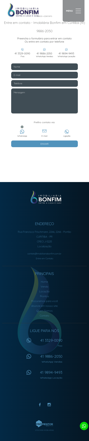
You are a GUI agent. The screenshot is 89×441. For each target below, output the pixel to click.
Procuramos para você (44, 301)
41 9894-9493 (66, 55)
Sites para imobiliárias (44, 430)
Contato (44, 315)
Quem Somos (44, 310)
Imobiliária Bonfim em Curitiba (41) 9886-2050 (44, 197)
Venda (44, 286)
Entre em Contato (44, 258)
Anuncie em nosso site (44, 306)
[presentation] (44, 156)
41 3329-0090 (22, 55)
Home (44, 281)
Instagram (49, 404)
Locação (44, 291)
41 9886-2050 (44, 55)
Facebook (39, 404)
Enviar (44, 143)
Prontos (44, 296)
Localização (45, 246)
